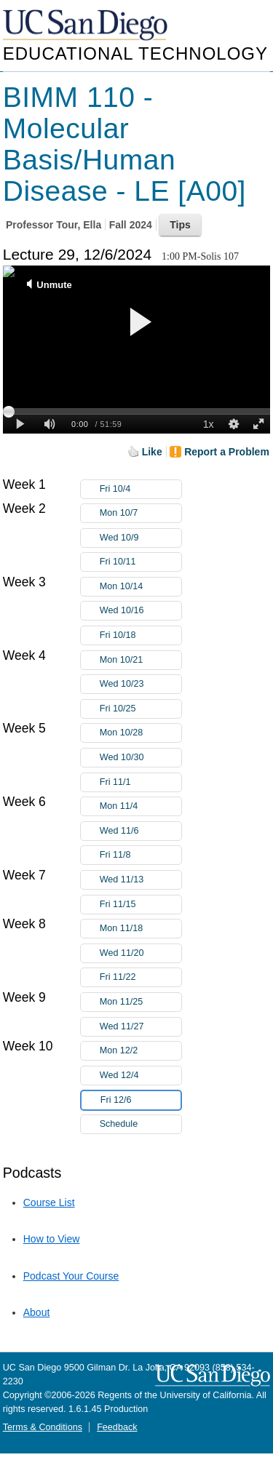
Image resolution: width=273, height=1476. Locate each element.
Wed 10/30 (140, 758)
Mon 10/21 (140, 660)
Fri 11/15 (140, 904)
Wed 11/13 (140, 880)
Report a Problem (226, 452)
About (36, 1312)
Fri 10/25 (140, 709)
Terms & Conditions (42, 1427)
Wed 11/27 (140, 1027)
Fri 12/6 (140, 1100)
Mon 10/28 (140, 733)
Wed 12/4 (140, 1075)
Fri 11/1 (140, 782)
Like (152, 452)
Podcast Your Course (71, 1276)
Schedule (119, 1124)
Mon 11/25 (140, 1002)
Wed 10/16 (140, 611)
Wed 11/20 (140, 953)
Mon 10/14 (140, 587)
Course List (49, 1202)
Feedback (117, 1427)
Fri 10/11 (140, 562)
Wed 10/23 (140, 684)
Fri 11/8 (140, 855)
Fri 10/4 (140, 489)
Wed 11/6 (140, 831)
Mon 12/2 (140, 1051)
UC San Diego (86, 25)
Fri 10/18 (140, 635)
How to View (51, 1239)
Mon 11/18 (140, 928)
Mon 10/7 (140, 513)
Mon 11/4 (140, 806)
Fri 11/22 (140, 977)
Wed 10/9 (140, 538)
